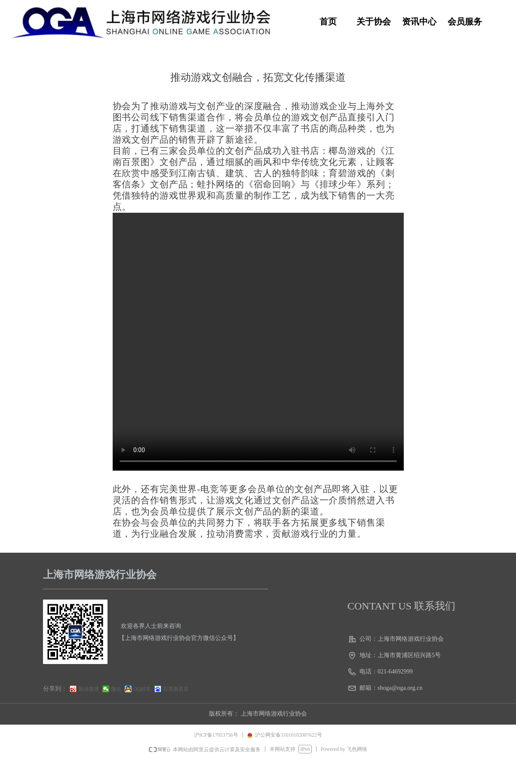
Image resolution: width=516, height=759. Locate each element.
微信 (116, 689)
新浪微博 (88, 689)
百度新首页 (176, 689)
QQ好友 (142, 689)
